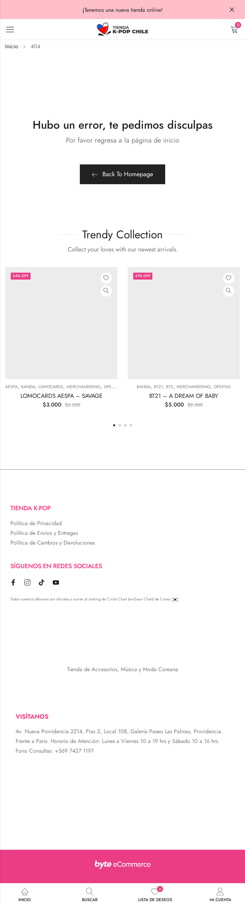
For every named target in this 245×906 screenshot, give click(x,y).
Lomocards (51, 387)
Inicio (11, 46)
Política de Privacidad (36, 523)
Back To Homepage (122, 174)
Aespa (11, 387)
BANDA (28, 387)
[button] (114, 425)
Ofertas (112, 387)
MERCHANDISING (83, 387)
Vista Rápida (106, 291)
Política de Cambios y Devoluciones (52, 543)
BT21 (158, 387)
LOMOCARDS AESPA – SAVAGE (61, 396)
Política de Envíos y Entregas (44, 533)
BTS (169, 387)
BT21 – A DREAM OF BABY (183, 396)
